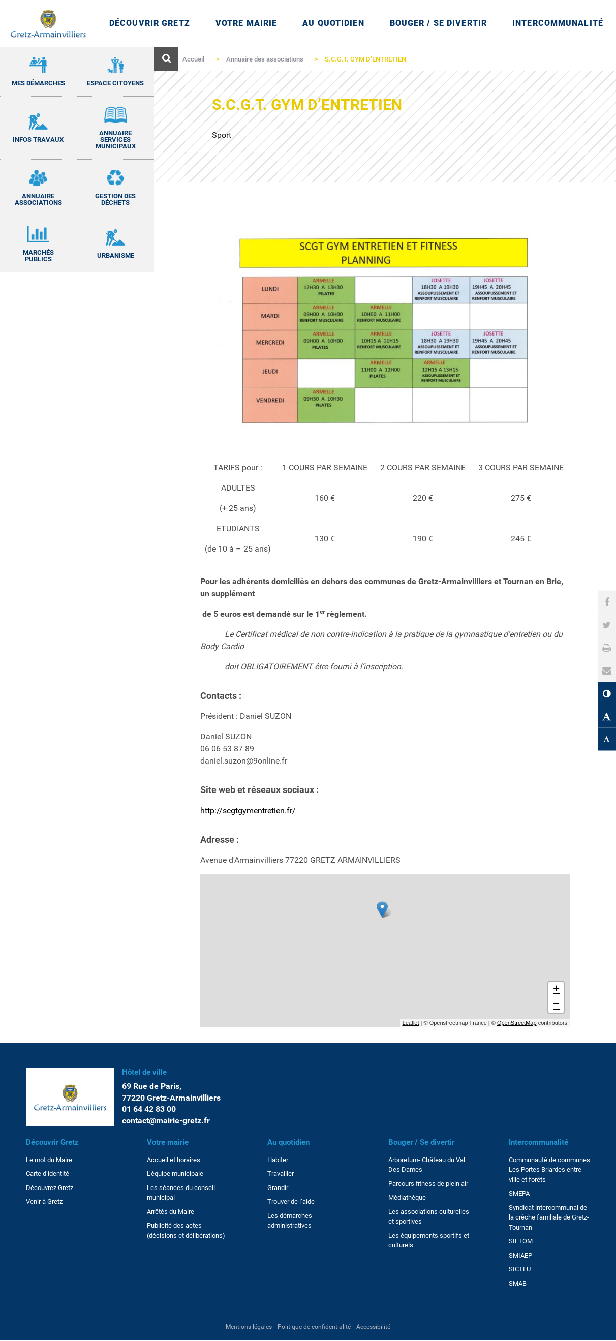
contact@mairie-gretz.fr (166, 1120)
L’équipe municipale (175, 1173)
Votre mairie (168, 1142)
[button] (607, 670)
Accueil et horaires (173, 1160)
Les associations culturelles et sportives (428, 1217)
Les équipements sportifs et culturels (428, 1240)
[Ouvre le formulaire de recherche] (166, 59)
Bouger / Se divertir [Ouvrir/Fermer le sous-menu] (438, 23)
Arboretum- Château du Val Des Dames (426, 1165)
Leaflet (411, 1023)
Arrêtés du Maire (170, 1211)
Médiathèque (407, 1197)
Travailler (280, 1173)
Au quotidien (288, 1142)
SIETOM (521, 1241)
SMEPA (519, 1193)
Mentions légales (249, 1326)
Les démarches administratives (289, 1221)
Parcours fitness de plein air (428, 1183)
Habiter (277, 1160)
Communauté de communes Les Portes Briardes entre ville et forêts (549, 1169)
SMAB (518, 1283)
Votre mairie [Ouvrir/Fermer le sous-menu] (246, 23)
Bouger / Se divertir (421, 1142)
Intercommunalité (538, 1142)
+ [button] (556, 989)
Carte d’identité (47, 1173)
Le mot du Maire (49, 1160)
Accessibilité (373, 1326)
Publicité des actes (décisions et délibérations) (186, 1230)
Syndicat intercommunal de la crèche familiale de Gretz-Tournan (549, 1217)
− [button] (556, 1005)
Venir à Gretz (44, 1201)
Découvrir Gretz (52, 1142)
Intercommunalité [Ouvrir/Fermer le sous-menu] (557, 23)
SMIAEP (520, 1255)
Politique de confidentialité (314, 1326)
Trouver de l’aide (291, 1201)
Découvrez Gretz (49, 1188)
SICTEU (520, 1269)
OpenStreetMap (517, 1023)
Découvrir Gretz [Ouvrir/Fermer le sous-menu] (149, 23)
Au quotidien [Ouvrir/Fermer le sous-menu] (333, 23)
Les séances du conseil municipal (181, 1193)
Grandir (277, 1188)
